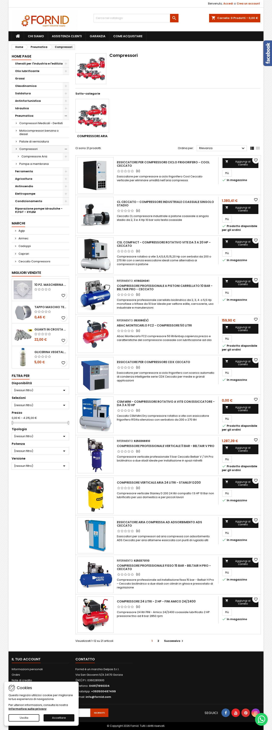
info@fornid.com (98, 697)
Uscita (24, 718)
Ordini (16, 675)
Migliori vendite (26, 272)
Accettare (59, 718)
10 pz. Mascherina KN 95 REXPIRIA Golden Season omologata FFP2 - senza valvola (50, 284)
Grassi (20, 78)
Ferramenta (24, 171)
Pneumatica (24, 116)
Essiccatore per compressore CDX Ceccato (153, 362)
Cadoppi (24, 246)
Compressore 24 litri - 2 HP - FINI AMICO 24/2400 (156, 601)
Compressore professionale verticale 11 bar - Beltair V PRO (165, 446)
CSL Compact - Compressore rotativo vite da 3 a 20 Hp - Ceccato (164, 244)
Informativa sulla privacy (27, 709)
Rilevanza (222, 148)
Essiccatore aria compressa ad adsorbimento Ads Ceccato (159, 524)
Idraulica (22, 108)
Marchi (18, 223)
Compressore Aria (34, 156)
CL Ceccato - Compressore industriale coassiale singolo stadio (165, 203)
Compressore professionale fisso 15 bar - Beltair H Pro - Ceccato (164, 567)
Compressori (28, 149)
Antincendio (24, 186)
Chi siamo (36, 36)
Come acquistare (127, 36)
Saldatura (23, 93)
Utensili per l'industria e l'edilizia (39, 64)
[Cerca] (136, 18)
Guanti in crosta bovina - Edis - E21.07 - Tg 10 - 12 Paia (50, 329)
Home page (21, 56)
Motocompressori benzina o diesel (39, 132)
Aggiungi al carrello (237, 163)
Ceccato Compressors (34, 261)
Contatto (85, 659)
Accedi (228, 3)
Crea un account (248, 3)
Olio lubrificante (27, 71)
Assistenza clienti (67, 36)
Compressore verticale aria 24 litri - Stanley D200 (159, 482)
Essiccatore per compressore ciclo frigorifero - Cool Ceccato (163, 164)
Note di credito (22, 680)
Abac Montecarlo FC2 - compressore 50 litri (154, 325)
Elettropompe (25, 194)
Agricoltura (23, 179)
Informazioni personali (27, 669)
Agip (21, 231)
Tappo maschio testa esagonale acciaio (50, 307)
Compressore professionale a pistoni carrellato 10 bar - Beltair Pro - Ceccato (164, 287)
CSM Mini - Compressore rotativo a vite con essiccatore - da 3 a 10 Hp (166, 403)
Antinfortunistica (28, 101)
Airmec (23, 238)
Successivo (174, 641)
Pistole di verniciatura (34, 141)
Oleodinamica (26, 86)
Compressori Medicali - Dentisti (41, 123)
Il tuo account (26, 659)
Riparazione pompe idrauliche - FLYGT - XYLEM (38, 210)
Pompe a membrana (34, 164)
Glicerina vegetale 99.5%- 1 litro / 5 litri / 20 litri (50, 352)
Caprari (23, 254)
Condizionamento (28, 201)
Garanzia (97, 36)
